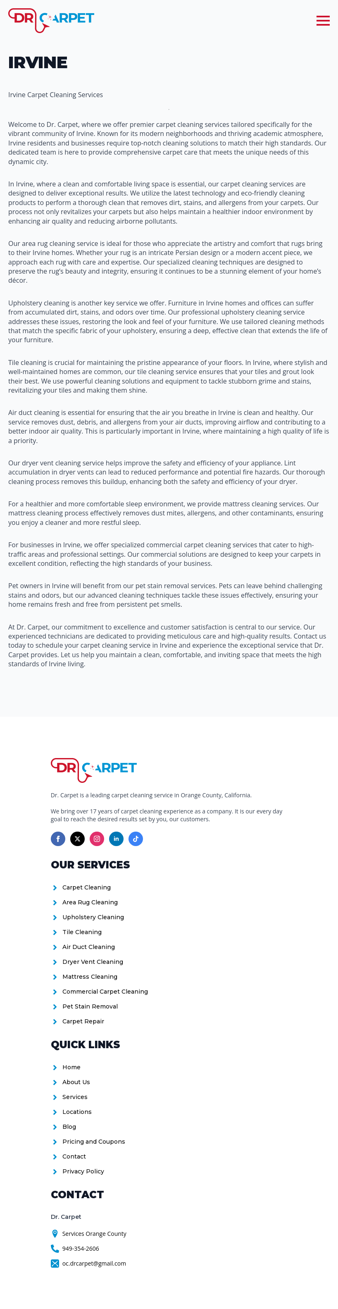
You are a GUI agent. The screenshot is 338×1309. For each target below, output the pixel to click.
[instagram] (97, 839)
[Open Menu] (323, 20)
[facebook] (58, 839)
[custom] (136, 839)
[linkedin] (116, 839)
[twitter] (77, 839)
